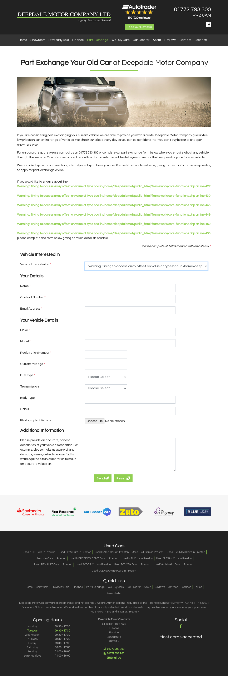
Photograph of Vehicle (35, 420)
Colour (24, 409)
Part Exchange (97, 40)
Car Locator (141, 40)
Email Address (31, 308)
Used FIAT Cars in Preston (148, 552)
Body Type (27, 397)
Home (23, 40)
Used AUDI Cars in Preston (39, 552)
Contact (185, 40)
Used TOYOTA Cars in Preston (132, 564)
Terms (198, 587)
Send (103, 478)
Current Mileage (32, 364)
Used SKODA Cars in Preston (93, 564)
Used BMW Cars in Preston (75, 552)
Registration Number (35, 352)
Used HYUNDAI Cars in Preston (186, 552)
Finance (78, 40)
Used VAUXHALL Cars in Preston (173, 564)
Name (25, 286)
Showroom (37, 40)
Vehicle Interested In (35, 264)
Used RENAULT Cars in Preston (53, 564)
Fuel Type (27, 375)
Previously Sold (59, 40)
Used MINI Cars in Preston (137, 558)
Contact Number (33, 297)
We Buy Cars (120, 40)
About (157, 40)
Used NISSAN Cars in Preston (174, 558)
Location (201, 40)
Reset (123, 478)
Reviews (170, 40)
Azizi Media (114, 593)
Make (25, 330)
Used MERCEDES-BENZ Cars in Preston (93, 558)
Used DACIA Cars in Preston (111, 552)
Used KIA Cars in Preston (51, 558)
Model (25, 341)
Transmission (30, 386)
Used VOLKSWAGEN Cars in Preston (114, 570)
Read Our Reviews (139, 26)
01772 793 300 (192, 9)
